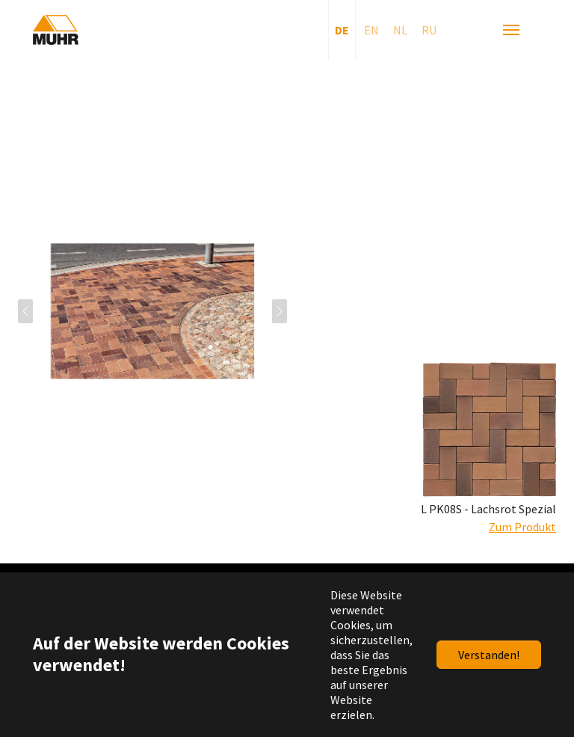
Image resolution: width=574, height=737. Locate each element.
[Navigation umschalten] (511, 30)
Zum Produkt (522, 526)
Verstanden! (488, 654)
